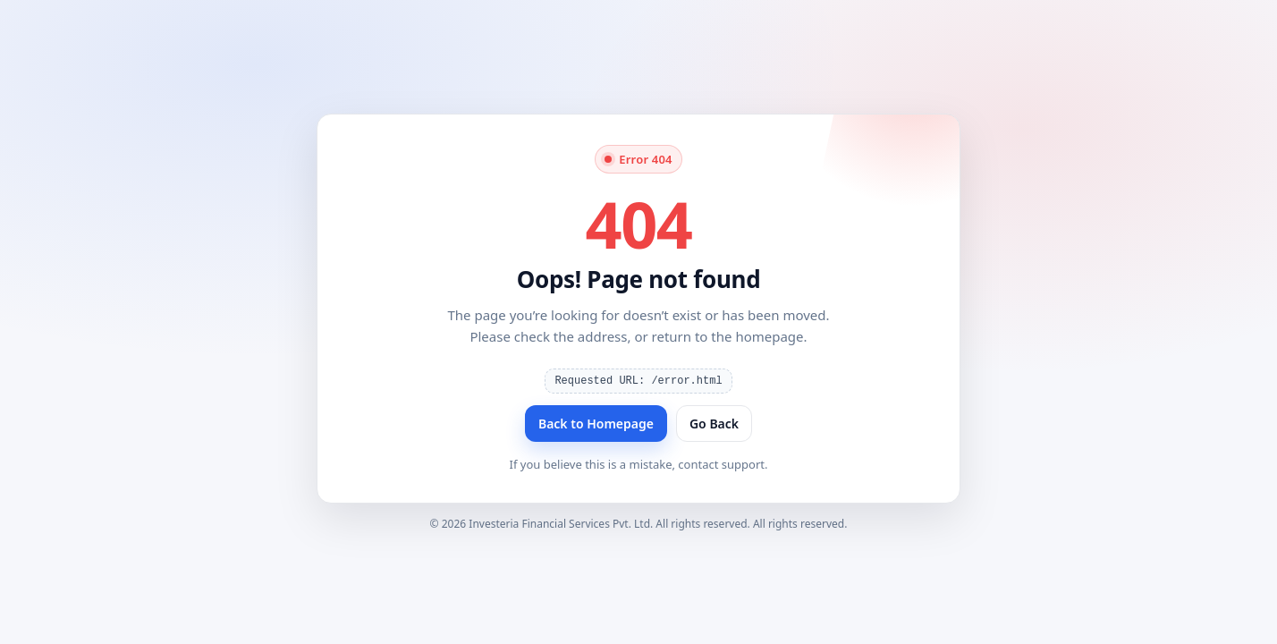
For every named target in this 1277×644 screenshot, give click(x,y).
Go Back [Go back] (714, 423)
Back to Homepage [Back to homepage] (596, 423)
